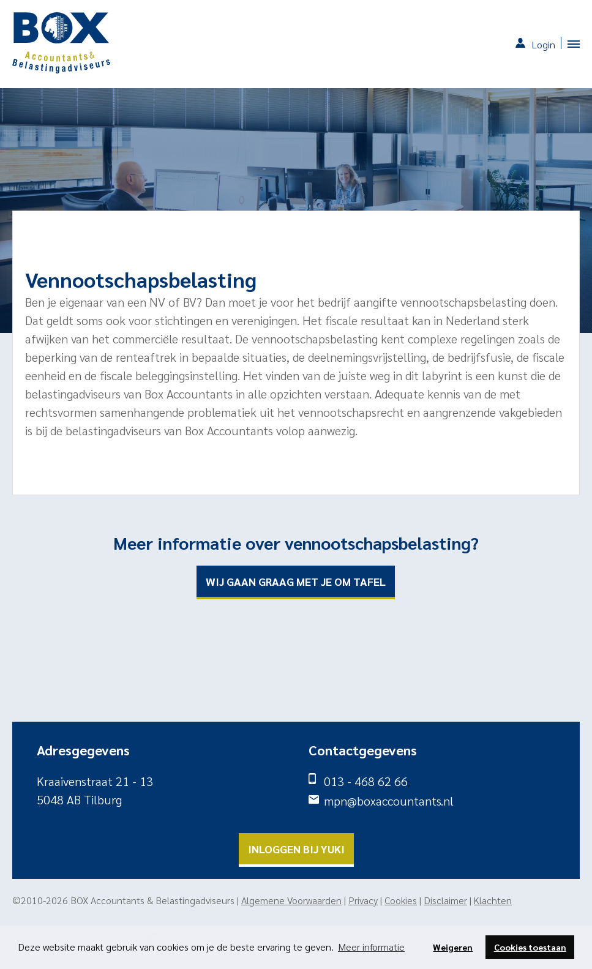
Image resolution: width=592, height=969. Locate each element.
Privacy (363, 900)
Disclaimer (445, 900)
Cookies (400, 900)
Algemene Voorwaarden (291, 900)
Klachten (493, 900)
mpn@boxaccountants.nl (389, 801)
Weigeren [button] (453, 946)
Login (543, 44)
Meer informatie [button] (371, 946)
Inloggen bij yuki (296, 849)
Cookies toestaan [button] (530, 946)
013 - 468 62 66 (366, 781)
